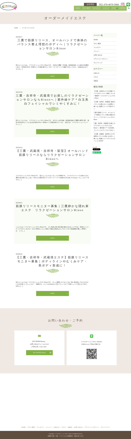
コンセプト (92, 9)
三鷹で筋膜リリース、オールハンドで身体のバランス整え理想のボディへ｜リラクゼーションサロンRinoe (52, 44)
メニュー (103, 9)
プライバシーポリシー (101, 59)
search (129, 9)
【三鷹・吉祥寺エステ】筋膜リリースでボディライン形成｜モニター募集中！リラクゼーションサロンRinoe (104, 94)
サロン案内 (80, 9)
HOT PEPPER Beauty (39, 352)
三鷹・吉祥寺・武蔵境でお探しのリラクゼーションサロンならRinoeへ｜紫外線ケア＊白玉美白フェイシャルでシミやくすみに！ (52, 99)
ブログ (112, 9)
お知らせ (96, 73)
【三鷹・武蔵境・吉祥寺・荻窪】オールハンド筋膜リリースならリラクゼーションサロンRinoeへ (52, 154)
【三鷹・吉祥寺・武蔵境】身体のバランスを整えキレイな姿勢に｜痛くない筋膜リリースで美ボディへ (104, 105)
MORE (52, 76)
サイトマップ (98, 63)
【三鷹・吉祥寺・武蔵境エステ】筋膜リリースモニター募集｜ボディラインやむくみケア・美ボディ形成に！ (52, 261)
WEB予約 (122, 9)
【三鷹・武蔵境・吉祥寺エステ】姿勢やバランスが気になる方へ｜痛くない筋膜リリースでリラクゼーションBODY (104, 137)
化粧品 (96, 81)
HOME (70, 9)
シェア (95, 147)
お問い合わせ (98, 55)
